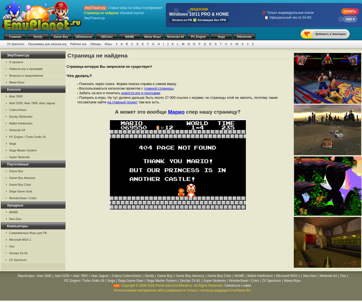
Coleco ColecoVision (127, 276)
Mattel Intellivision (21, 123)
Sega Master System (23, 150)
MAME (129, 36)
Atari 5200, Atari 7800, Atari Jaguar (32, 103)
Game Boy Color (20, 184)
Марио (176, 112)
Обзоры (95, 44)
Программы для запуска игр (47, 44)
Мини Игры (152, 36)
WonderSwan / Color (22, 198)
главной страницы (159, 88)
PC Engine (198, 36)
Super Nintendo (19, 157)
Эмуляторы (25, 276)
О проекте (16, 62)
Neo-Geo (15, 218)
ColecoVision (17, 109)
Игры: (108, 44)
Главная (15, 36)
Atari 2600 (16, 96)
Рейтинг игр (78, 44)
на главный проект (122, 102)
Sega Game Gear (20, 191)
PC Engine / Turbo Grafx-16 (27, 136)
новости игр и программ (140, 93)
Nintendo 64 (175, 36)
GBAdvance (83, 36)
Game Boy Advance (22, 177)
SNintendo (244, 36)
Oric (12, 246)
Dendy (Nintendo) (20, 116)
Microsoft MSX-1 (20, 239)
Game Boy (61, 36)
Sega (221, 36)
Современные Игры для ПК (28, 233)
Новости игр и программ (26, 68)
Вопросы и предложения (26, 75)
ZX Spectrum (15, 44)
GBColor (107, 36)
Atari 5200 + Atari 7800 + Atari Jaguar (82, 276)
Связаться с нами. (238, 285)
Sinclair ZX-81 (18, 253)
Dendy (38, 36)
